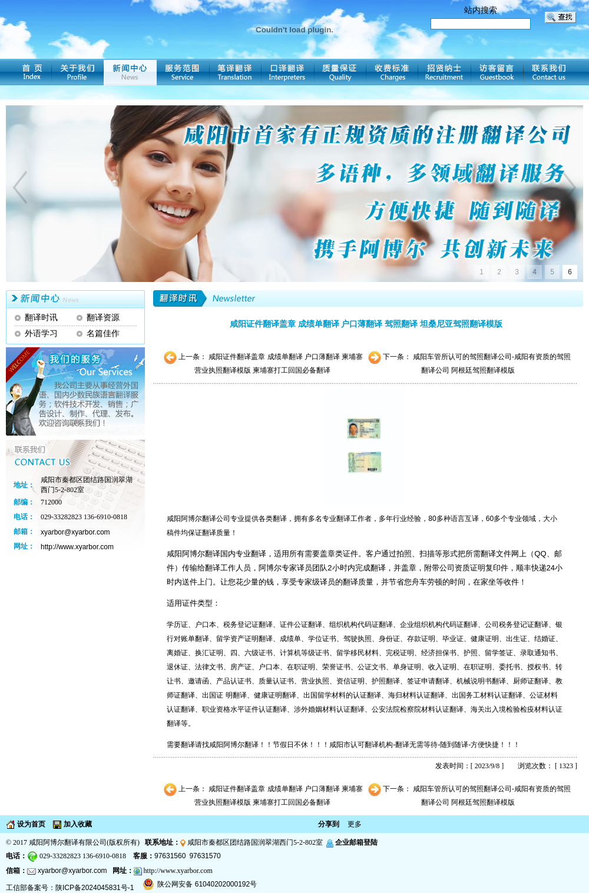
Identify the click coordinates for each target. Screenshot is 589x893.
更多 (355, 824)
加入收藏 (77, 824)
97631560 (170, 856)
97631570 (204, 856)
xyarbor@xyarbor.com (72, 871)
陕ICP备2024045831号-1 (94, 888)
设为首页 (30, 824)
